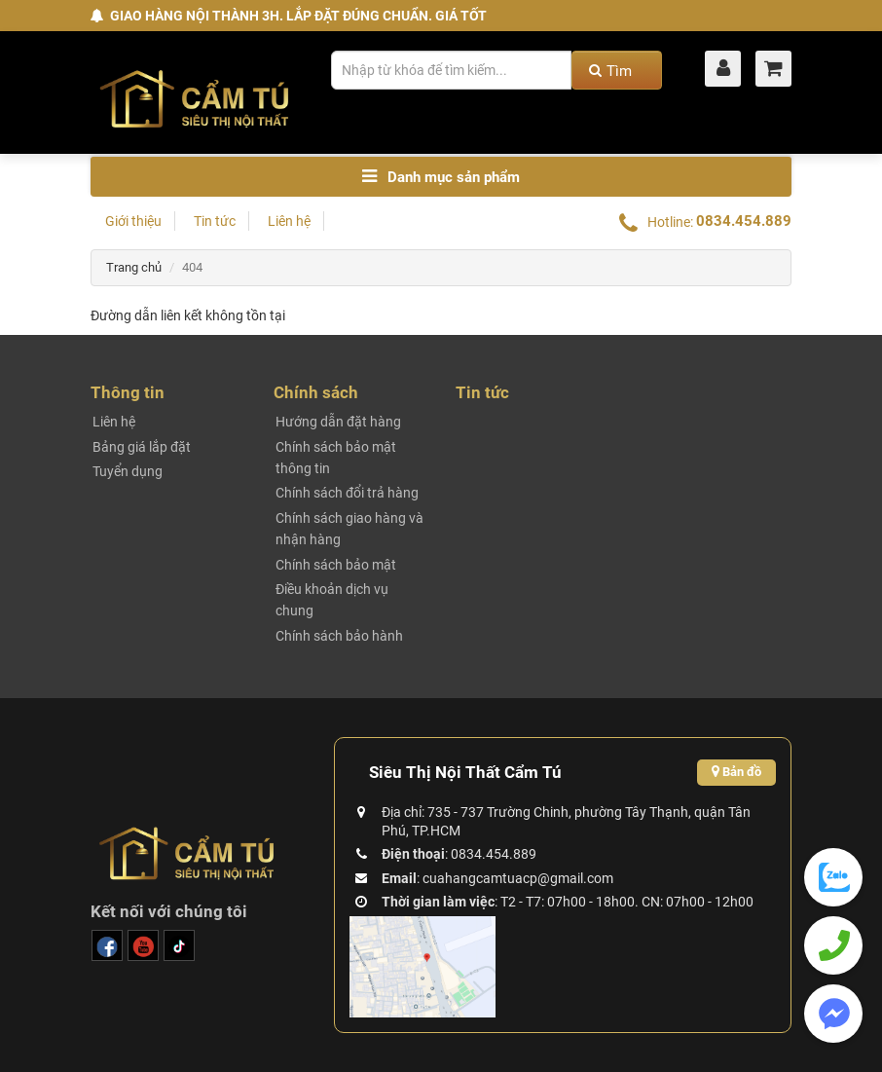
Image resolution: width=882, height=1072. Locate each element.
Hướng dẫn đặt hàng (338, 421)
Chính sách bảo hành (339, 636)
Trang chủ (134, 267)
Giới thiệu (133, 221)
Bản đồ (736, 771)
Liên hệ (289, 221)
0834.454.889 (743, 221)
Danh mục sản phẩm (441, 176)
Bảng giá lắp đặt (141, 447)
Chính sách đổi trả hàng (347, 492)
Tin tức (215, 221)
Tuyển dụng (127, 471)
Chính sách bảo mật (336, 565)
